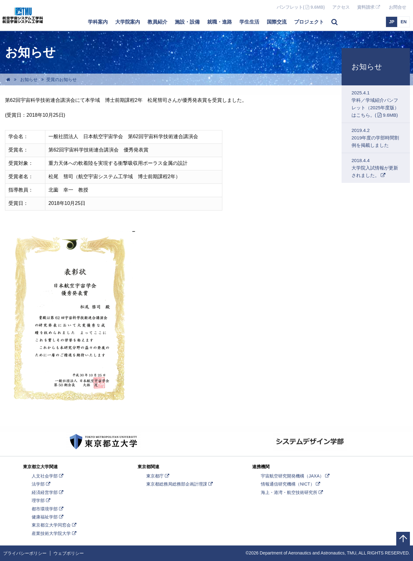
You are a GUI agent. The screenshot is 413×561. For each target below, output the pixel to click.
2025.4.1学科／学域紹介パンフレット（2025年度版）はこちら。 (379, 104)
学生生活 (249, 22)
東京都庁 (158, 476)
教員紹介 (157, 22)
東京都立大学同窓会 (55, 525)
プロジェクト (309, 22)
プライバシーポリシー (25, 553)
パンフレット (303, 7)
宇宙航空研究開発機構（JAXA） (296, 476)
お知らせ (367, 66)
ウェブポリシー (68, 553)
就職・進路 (219, 22)
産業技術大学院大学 (55, 533)
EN (403, 21)
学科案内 (98, 22)
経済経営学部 (48, 492)
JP (391, 21)
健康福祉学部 (48, 517)
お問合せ (397, 7)
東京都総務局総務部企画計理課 (180, 484)
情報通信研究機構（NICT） (291, 484)
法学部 (42, 484)
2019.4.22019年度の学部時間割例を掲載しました (375, 138)
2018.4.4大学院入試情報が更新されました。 (375, 170)
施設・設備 (187, 22)
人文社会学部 (48, 476)
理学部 (42, 500)
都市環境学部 (48, 509)
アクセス (341, 7)
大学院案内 (127, 22)
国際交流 (277, 22)
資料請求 (371, 9)
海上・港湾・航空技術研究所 (292, 492)
